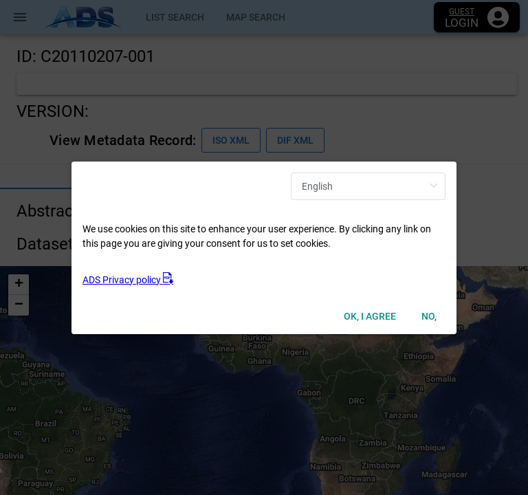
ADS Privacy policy (127, 279)
